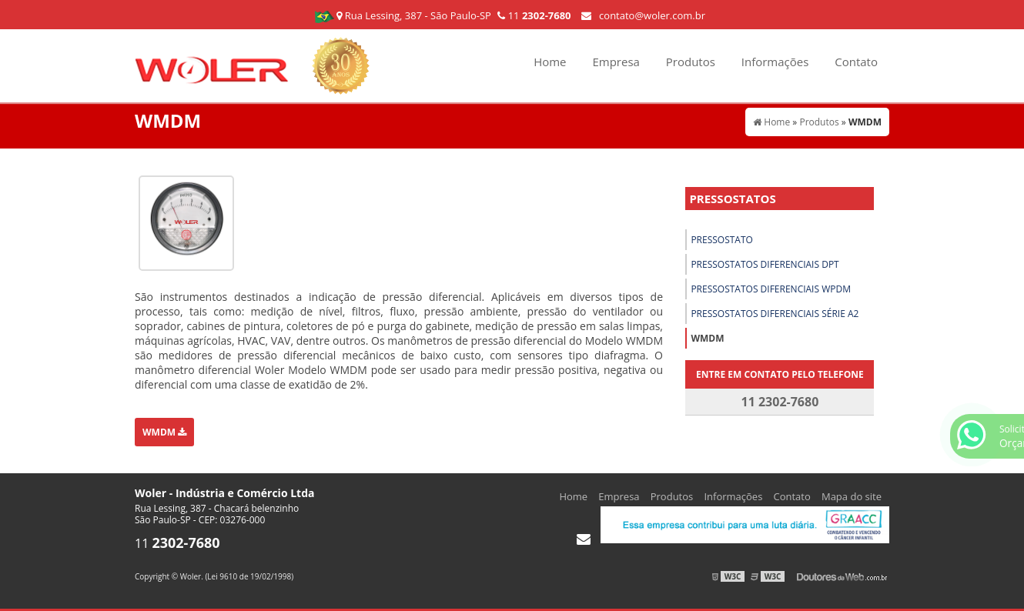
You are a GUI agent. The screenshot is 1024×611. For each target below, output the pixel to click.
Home (550, 61)
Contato (856, 61)
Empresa (615, 61)
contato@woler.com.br (643, 15)
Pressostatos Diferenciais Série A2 (774, 313)
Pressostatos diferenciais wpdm (771, 288)
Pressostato (722, 239)
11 (534, 15)
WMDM (164, 432)
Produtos (690, 61)
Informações (775, 61)
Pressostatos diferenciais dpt (764, 264)
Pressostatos (732, 198)
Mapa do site (852, 496)
